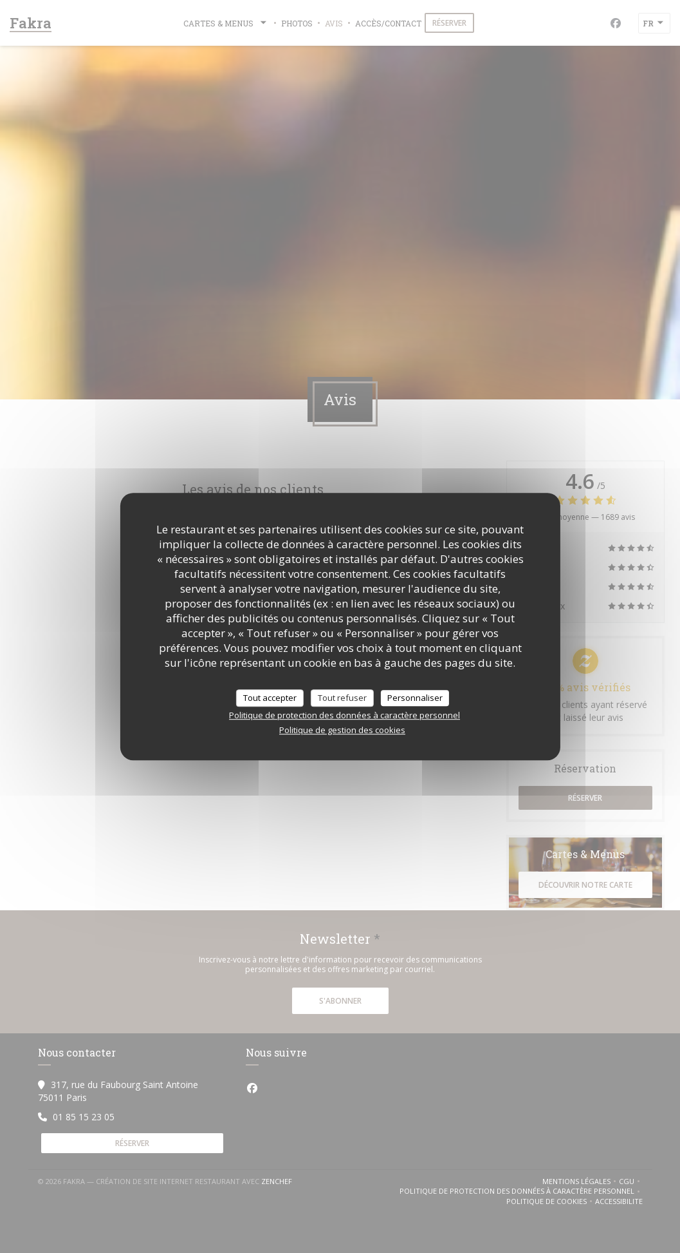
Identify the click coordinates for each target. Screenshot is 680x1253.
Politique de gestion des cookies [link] (342, 730)
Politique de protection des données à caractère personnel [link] (344, 715)
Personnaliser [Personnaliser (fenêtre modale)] (415, 697)
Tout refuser (342, 697)
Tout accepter (270, 697)
